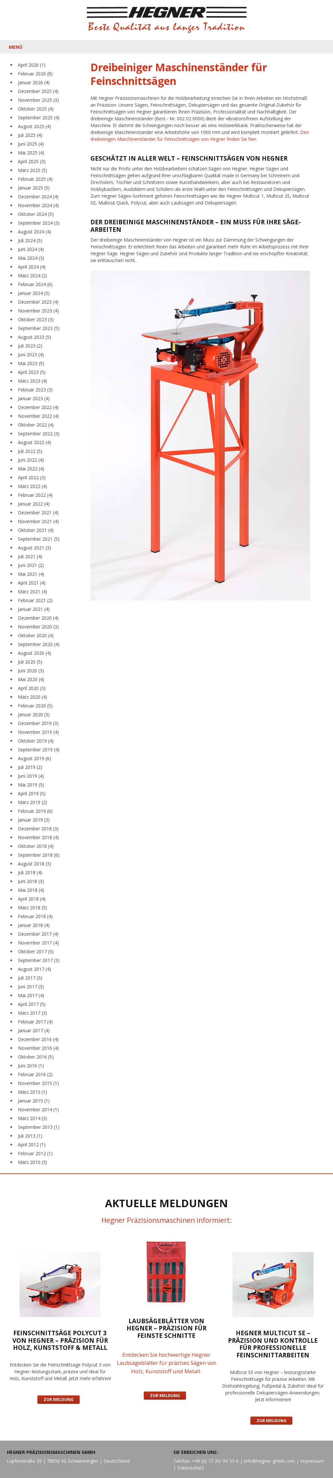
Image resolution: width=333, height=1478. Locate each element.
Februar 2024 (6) (35, 284)
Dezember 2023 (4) (38, 302)
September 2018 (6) (39, 855)
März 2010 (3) (32, 1162)
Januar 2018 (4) (34, 925)
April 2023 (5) (32, 372)
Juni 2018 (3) (31, 881)
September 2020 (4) (39, 644)
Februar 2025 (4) (35, 179)
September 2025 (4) (39, 117)
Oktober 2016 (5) (36, 1057)
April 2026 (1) (32, 65)
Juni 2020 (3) (31, 670)
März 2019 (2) (32, 802)
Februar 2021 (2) (35, 600)
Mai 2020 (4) (31, 679)
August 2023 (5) (34, 337)
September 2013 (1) (39, 1127)
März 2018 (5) (32, 907)
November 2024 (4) (38, 205)
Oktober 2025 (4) (36, 109)
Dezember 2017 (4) (38, 934)
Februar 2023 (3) (35, 390)
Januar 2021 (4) (34, 609)
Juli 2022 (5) (30, 451)
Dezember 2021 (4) (38, 512)
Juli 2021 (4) (30, 556)
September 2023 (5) (39, 328)
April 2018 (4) (32, 899)
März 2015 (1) (32, 1092)
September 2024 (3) (39, 223)
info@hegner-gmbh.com (269, 1461)
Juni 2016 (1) (31, 1065)
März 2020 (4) (32, 697)
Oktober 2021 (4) (36, 530)
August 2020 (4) (34, 653)
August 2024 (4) (34, 232)
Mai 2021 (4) (31, 574)
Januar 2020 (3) (34, 714)
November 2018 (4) (38, 837)
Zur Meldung (58, 1399)
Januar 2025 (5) (34, 188)
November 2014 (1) (38, 1109)
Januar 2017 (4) (34, 1030)
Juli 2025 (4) (30, 135)
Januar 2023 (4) (34, 398)
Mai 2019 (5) (31, 785)
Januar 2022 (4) (34, 504)
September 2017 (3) (39, 960)
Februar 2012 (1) (35, 1153)
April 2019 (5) (32, 793)
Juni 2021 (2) (31, 565)
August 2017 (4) (34, 969)
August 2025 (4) (34, 126)
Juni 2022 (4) (31, 460)
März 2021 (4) (32, 591)
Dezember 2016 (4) (38, 1039)
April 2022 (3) (32, 477)
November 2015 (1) (38, 1083)
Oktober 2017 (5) (36, 951)
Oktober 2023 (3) (36, 319)
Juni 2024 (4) (31, 249)
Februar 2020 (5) (35, 706)
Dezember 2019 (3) (38, 723)
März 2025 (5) (32, 170)
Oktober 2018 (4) (36, 846)
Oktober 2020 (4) (36, 635)
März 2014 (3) (32, 1118)
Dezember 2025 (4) (38, 91)
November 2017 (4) (38, 943)
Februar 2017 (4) (35, 1022)
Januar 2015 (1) (34, 1101)
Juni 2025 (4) (31, 144)
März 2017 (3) (32, 1013)
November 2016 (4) (38, 1048)
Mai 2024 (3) (31, 258)
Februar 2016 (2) (35, 1074)
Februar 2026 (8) (35, 74)
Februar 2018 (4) (35, 916)
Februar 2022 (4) (35, 495)
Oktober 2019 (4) (36, 741)
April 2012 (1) (32, 1144)
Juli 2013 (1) (30, 1136)
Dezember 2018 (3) (38, 828)
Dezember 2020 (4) (38, 618)
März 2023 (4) (32, 381)
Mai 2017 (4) (31, 995)
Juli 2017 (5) (30, 978)
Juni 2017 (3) (31, 986)
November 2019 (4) (38, 732)
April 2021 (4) (32, 583)
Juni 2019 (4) (31, 776)
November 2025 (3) (38, 100)
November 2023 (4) (38, 311)
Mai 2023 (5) (31, 363)
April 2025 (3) (32, 161)
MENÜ (15, 47)
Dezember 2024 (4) (38, 196)
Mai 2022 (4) (31, 469)
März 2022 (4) (32, 486)
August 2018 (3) (34, 864)
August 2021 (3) (34, 548)
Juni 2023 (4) (31, 354)
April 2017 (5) (32, 1004)
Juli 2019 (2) (30, 767)
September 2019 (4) (39, 749)
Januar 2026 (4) (34, 82)
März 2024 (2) (32, 275)
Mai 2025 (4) (31, 153)
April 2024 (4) (32, 267)
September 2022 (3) (39, 433)
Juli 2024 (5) (30, 240)
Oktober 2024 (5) (36, 214)
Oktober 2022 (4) (36, 425)
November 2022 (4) (38, 416)
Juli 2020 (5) (30, 662)
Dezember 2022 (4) (38, 407)
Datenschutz (190, 1468)
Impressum (312, 1461)
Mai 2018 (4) (31, 890)
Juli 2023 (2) (30, 346)
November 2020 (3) (38, 627)
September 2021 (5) (39, 539)
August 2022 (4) (34, 442)
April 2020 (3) (32, 688)
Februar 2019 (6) (35, 811)
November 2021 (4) (38, 521)
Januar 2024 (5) (34, 293)
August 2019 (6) (34, 758)
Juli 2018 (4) (30, 872)
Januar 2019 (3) (34, 820)
